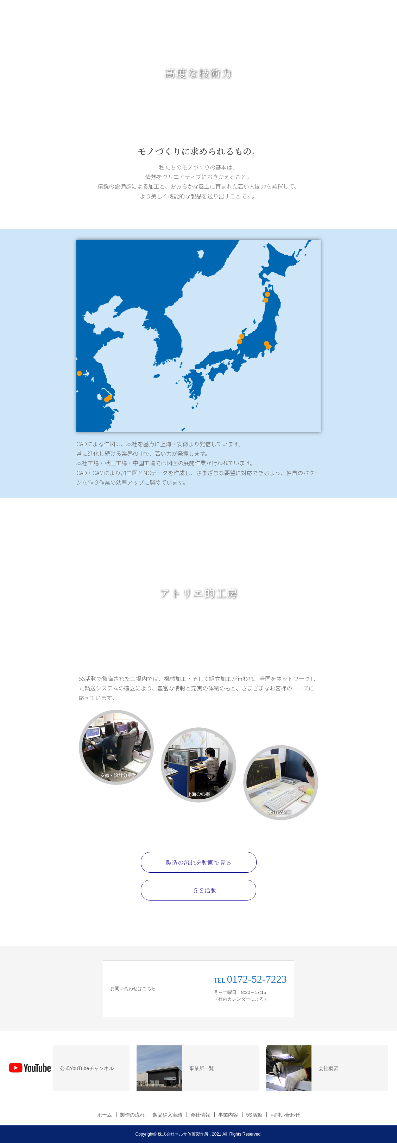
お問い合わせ (285, 1114)
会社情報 (200, 1114)
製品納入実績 (167, 1114)
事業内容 (228, 1114)
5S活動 (254, 1114)
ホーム (104, 1114)
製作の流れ (132, 1114)
